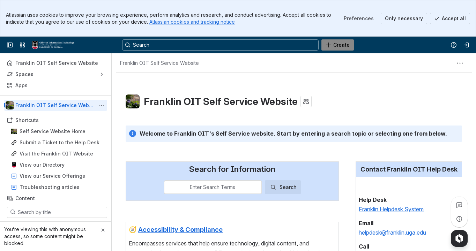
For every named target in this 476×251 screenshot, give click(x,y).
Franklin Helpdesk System (391, 209)
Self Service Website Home (52, 131)
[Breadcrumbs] (159, 63)
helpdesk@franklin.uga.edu (392, 232)
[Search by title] (61, 212)
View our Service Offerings (52, 176)
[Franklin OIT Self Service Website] (53, 45)
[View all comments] (459, 205)
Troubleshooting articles (50, 187)
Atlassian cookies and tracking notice (192, 22)
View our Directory (42, 165)
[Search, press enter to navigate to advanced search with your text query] (220, 45)
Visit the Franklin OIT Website (56, 154)
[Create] (337, 45)
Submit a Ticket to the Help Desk (59, 142)
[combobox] (168, 187)
